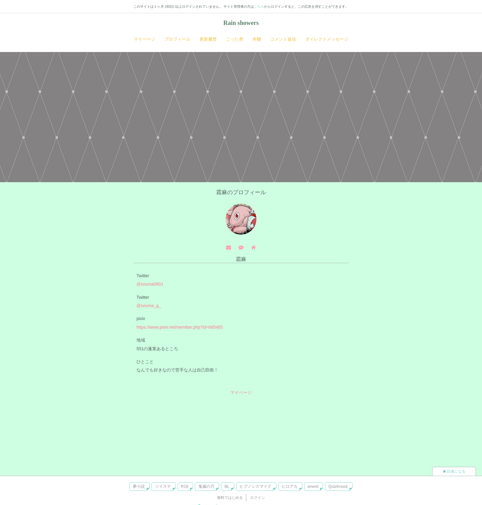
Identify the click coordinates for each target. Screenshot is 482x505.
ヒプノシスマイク (255, 486)
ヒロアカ (290, 486)
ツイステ (163, 486)
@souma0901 (149, 284)
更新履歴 (208, 39)
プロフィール (177, 39)
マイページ (144, 39)
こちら (259, 6)
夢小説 (139, 486)
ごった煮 (234, 39)
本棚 (256, 39)
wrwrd (313, 486)
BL (226, 486)
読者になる (454, 471)
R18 (184, 486)
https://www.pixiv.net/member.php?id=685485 (179, 327)
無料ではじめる (230, 497)
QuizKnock (338, 486)
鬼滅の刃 (206, 486)
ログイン (257, 497)
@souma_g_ (148, 305)
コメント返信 (283, 39)
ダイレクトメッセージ (326, 39)
